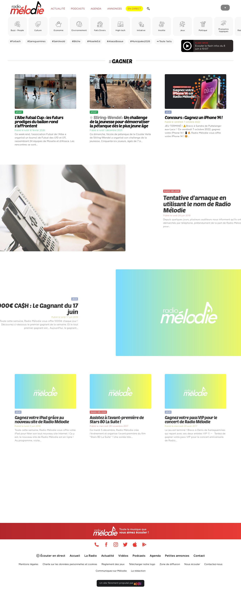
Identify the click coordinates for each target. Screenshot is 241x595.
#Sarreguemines (36, 41)
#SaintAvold (58, 41)
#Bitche (76, 41)
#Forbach (15, 41)
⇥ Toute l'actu (164, 41)
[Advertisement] (121, 478)
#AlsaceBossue (115, 41)
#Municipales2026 (140, 41)
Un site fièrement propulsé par (120, 584)
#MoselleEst (93, 41)
